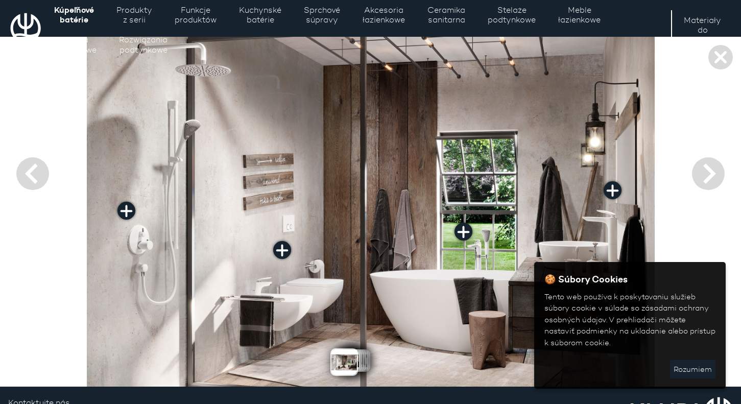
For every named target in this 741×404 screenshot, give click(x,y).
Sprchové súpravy (322, 15)
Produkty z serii (134, 15)
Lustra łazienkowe (75, 44)
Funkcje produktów (196, 15)
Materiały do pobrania (702, 29)
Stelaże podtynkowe (512, 15)
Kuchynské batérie (260, 15)
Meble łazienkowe (579, 15)
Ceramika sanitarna (446, 15)
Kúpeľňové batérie (74, 15)
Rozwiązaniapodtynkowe (143, 44)
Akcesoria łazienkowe (384, 15)
